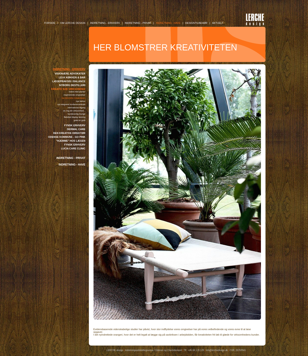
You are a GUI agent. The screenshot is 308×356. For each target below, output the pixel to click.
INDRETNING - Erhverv (105, 23)
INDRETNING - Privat (138, 23)
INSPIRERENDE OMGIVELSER (74, 95)
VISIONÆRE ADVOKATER (70, 73)
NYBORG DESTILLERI (72, 85)
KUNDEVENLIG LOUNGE (76, 114)
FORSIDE (49, 23)
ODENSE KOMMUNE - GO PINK (66, 137)
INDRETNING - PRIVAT (70, 158)
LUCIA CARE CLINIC (73, 148)
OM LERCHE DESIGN (72, 23)
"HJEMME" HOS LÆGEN (70, 140)
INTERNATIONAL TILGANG (76, 107)
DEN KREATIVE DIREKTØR (69, 133)
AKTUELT (217, 23)
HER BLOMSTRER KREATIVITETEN (73, 98)
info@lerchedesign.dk (217, 350)
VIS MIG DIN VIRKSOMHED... (74, 111)
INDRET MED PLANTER (77, 92)
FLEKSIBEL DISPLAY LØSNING (74, 117)
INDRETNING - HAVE (72, 164)
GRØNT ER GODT (79, 120)
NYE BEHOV (80, 101)
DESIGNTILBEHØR (196, 23)
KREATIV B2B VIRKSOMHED (68, 89)
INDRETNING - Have (168, 23)
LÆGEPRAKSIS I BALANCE (68, 81)
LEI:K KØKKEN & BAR (72, 77)
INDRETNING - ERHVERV (69, 69)
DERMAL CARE (76, 129)
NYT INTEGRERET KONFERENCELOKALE (71, 104)
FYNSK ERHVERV (74, 125)
